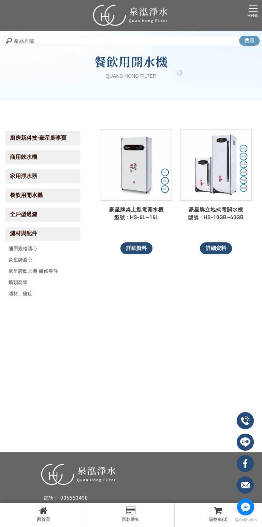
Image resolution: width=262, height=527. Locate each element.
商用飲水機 (23, 157)
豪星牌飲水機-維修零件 (33, 271)
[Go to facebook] (245, 506)
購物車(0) (218, 514)
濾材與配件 (23, 233)
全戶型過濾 (23, 214)
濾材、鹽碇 (20, 293)
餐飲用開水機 (26, 195)
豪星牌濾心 (20, 259)
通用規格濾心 (23, 248)
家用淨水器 (23, 176)
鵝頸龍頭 (18, 282)
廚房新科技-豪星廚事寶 (38, 138)
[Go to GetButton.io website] (246, 520)
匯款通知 (131, 514)
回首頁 (43, 514)
